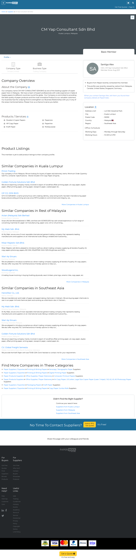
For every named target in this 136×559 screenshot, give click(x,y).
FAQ (3, 494)
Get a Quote (68, 554)
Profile (7, 57)
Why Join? (16, 466)
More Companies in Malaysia (77, 282)
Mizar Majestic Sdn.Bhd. (13, 243)
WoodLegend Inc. (10, 270)
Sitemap (5, 496)
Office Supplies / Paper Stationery (39, 376)
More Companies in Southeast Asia (75, 359)
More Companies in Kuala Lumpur (75, 204)
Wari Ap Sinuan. (9, 256)
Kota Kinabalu (7, 245)
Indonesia (36, 350)
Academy (16, 507)
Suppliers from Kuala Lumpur (68, 407)
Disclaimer (17, 516)
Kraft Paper (51, 385)
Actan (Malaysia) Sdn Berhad (15, 215)
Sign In (131, 7)
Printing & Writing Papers (37, 369)
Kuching (5, 259)
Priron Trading (8, 171)
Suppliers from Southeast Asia (68, 413)
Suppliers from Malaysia (65, 410)
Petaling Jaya (7, 232)
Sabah (15, 245)
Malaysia (23, 309)
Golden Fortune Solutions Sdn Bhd (18, 182)
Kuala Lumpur (7, 336)
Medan (4, 350)
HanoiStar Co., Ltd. (10, 293)
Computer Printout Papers (68, 376)
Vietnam (10, 296)
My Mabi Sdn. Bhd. (10, 229)
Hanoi (4, 296)
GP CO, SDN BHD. (10, 193)
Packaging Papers (34, 385)
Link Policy (17, 529)
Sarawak (12, 259)
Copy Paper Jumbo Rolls (62, 388)
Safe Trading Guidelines (17, 496)
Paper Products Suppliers (14, 376)
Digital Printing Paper (61, 373)
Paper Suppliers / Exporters (14, 369)
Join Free (16, 463)
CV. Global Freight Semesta (15, 347)
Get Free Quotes (121, 7)
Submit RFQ (89, 425)
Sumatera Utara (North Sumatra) (19, 350)
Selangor (15, 218)
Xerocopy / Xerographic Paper (64, 369)
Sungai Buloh (7, 218)
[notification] (128, 2)
